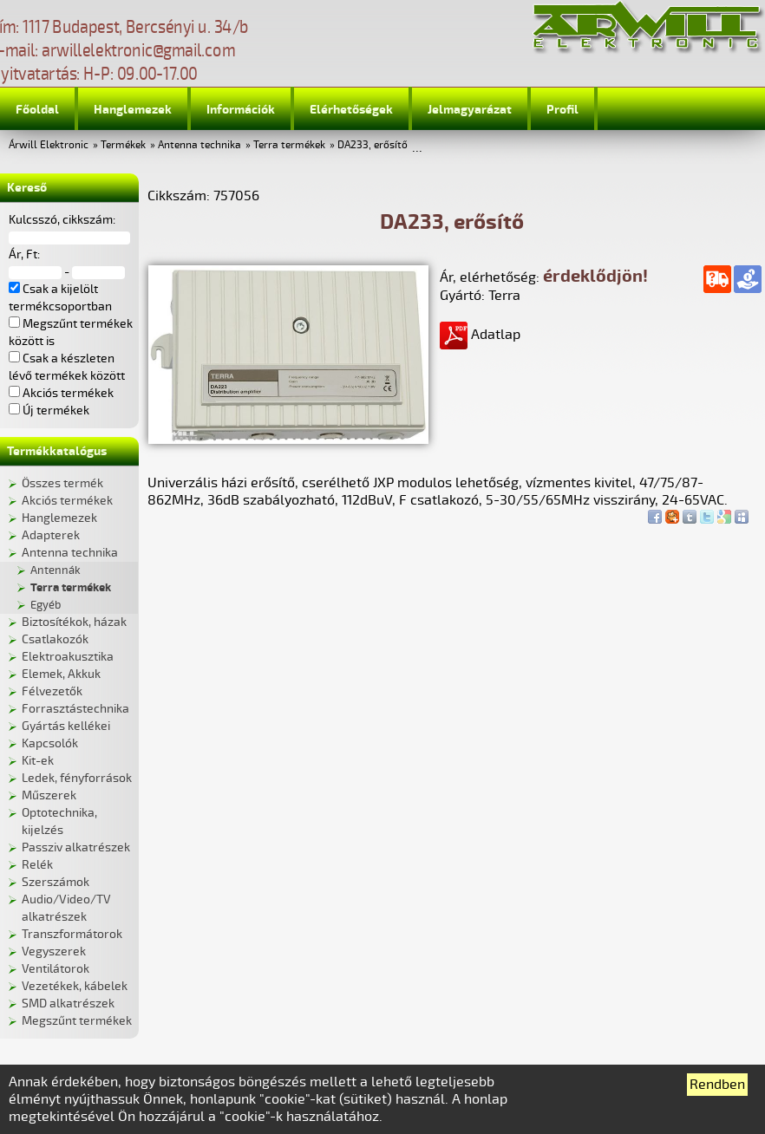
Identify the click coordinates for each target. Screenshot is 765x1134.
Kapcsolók (50, 743)
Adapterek (51, 535)
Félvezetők (52, 691)
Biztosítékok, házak (74, 622)
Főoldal (37, 109)
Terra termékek (289, 145)
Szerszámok (55, 882)
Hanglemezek (133, 109)
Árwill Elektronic (48, 145)
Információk (240, 109)
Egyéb (45, 605)
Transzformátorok (72, 934)
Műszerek (49, 795)
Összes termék (62, 483)
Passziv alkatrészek (76, 847)
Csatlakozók (55, 639)
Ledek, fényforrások (77, 778)
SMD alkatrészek (68, 1003)
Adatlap (480, 334)
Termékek (123, 145)
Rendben (717, 1084)
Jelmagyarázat (470, 109)
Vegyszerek (54, 951)
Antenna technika (199, 145)
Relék (37, 864)
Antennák (55, 570)
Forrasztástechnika (75, 708)
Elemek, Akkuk (61, 674)
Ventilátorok (55, 968)
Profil (562, 109)
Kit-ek (38, 760)
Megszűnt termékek (77, 1020)
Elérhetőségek (351, 109)
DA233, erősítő (372, 145)
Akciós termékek (67, 500)
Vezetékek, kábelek (75, 986)
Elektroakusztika (68, 656)
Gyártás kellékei (66, 726)
